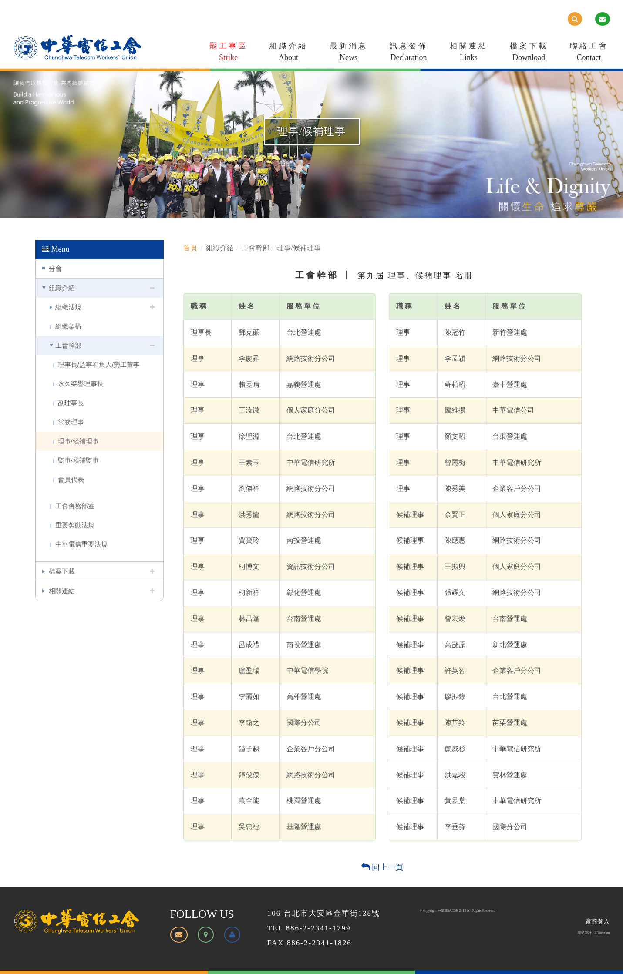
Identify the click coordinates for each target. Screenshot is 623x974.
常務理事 (71, 422)
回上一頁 (382, 867)
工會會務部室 (74, 506)
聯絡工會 (589, 53)
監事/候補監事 (78, 460)
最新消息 (349, 53)
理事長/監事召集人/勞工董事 (99, 364)
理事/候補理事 (78, 441)
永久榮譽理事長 (81, 383)
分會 (55, 268)
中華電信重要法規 (81, 544)
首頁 (190, 248)
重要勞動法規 (74, 525)
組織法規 (68, 307)
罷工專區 (228, 53)
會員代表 (71, 479)
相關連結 (469, 53)
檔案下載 (529, 53)
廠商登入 (597, 921)
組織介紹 (288, 53)
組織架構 (68, 326)
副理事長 (71, 402)
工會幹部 (68, 345)
